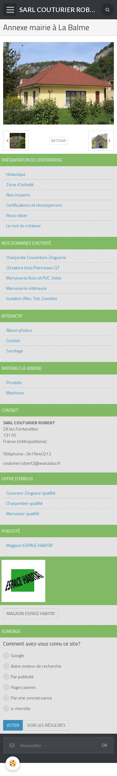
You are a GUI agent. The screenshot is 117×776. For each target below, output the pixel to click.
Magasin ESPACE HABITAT (29, 545)
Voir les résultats (46, 725)
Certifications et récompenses (34, 205)
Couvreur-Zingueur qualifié (31, 493)
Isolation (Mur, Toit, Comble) (31, 298)
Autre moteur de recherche (32, 666)
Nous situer (16, 215)
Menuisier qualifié (22, 513)
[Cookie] (13, 763)
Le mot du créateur (23, 225)
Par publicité (18, 676)
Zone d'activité (20, 184)
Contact (13, 340)
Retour (58, 140)
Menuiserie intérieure (26, 288)
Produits (14, 382)
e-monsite (17, 708)
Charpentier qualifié (24, 503)
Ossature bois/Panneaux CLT (33, 267)
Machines (15, 392)
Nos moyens (18, 194)
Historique (16, 174)
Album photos (19, 330)
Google (13, 655)
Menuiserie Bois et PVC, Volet (33, 278)
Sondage (14, 350)
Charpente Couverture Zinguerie (36, 257)
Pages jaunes (19, 687)
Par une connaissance (27, 697)
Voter (13, 725)
